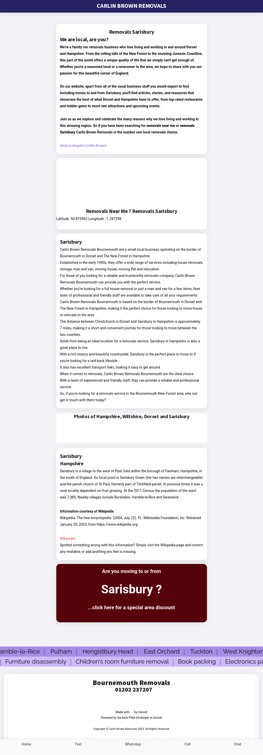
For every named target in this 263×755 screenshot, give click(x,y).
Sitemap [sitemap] (147, 742)
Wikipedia (67, 538)
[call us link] (187, 747)
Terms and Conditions (126, 742)
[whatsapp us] (133, 747)
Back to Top (162, 742)
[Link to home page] (26, 747)
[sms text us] (78, 747)
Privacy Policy (101, 742)
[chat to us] (237, 747)
